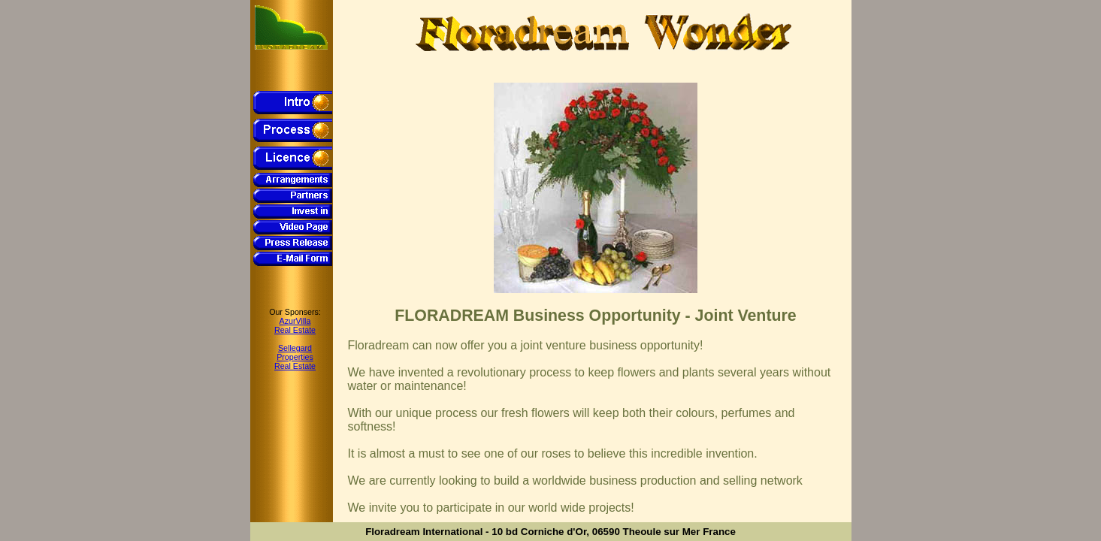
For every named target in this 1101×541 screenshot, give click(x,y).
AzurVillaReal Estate (295, 325)
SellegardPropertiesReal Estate (295, 356)
